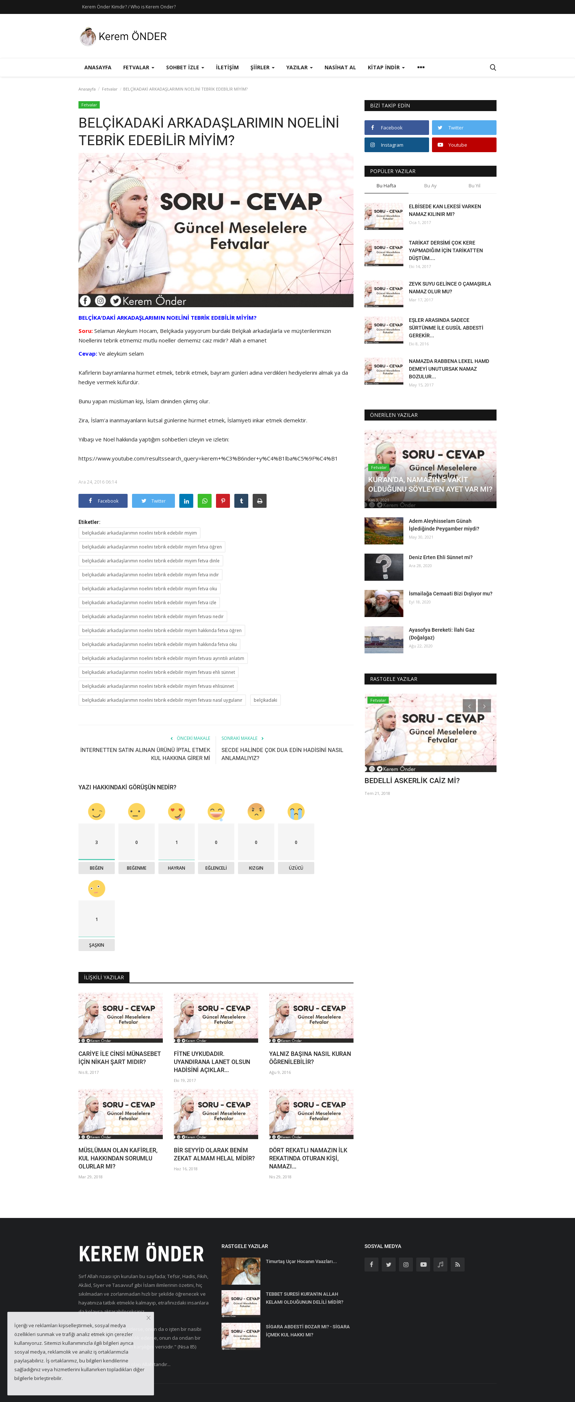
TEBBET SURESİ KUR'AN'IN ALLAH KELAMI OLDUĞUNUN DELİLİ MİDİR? (304, 1298)
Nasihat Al (340, 67)
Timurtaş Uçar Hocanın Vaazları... (301, 1261)
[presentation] (469, 705)
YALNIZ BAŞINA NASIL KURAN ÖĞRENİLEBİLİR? (310, 1057)
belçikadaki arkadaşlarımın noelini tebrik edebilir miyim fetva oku (149, 589)
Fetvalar (110, 89)
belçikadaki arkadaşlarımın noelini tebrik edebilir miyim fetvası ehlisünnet (158, 686)
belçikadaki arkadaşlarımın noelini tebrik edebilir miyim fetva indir (150, 575)
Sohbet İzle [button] (185, 67)
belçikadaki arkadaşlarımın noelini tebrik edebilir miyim (139, 533)
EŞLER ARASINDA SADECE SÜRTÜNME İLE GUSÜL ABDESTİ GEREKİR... (446, 327)
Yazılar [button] (299, 67)
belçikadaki (265, 700)
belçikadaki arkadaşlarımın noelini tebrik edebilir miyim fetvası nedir (153, 616)
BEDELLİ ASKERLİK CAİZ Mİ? (412, 780)
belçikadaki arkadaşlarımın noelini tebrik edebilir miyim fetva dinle (151, 561)
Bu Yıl (474, 185)
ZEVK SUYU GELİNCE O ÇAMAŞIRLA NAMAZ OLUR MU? (450, 287)
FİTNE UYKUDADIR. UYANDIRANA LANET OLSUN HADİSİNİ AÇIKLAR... (212, 1061)
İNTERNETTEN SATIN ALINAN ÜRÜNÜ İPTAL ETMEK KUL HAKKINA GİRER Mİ (145, 754)
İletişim (227, 67)
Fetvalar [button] (138, 67)
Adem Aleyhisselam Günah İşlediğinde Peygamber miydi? (444, 525)
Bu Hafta (386, 185)
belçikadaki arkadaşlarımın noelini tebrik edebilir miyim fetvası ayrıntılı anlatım (163, 658)
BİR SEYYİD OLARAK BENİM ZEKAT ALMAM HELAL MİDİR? (214, 1154)
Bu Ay (430, 185)
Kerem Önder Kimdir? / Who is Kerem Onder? (129, 7)
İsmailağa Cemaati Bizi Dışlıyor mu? (450, 594)
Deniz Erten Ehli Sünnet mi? (441, 557)
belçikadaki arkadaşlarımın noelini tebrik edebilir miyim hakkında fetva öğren (162, 630)
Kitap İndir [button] (386, 67)
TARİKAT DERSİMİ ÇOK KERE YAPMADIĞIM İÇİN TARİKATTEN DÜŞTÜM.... (446, 250)
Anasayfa (97, 67)
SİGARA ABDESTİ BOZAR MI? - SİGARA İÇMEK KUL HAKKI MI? (308, 1330)
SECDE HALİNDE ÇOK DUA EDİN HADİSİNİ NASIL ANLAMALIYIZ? (282, 754)
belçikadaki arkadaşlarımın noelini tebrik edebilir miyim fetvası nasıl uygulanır (162, 700)
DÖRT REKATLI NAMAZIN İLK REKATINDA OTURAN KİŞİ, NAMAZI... (308, 1158)
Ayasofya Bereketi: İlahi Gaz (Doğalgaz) (442, 634)
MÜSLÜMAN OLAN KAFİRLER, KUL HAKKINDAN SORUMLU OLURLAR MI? (118, 1158)
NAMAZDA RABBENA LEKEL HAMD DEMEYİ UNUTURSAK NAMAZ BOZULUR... (449, 368)
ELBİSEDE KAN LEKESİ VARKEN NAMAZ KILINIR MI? (445, 210)
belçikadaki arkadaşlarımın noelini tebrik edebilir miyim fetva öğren (152, 547)
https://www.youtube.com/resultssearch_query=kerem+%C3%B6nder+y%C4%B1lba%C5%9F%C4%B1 (208, 458)
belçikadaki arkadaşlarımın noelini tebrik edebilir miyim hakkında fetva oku (159, 644)
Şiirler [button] (262, 67)
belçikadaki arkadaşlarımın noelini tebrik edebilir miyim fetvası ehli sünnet (158, 672)
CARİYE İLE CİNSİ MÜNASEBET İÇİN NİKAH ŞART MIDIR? (119, 1057)
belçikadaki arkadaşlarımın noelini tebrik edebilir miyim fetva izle (149, 602)
